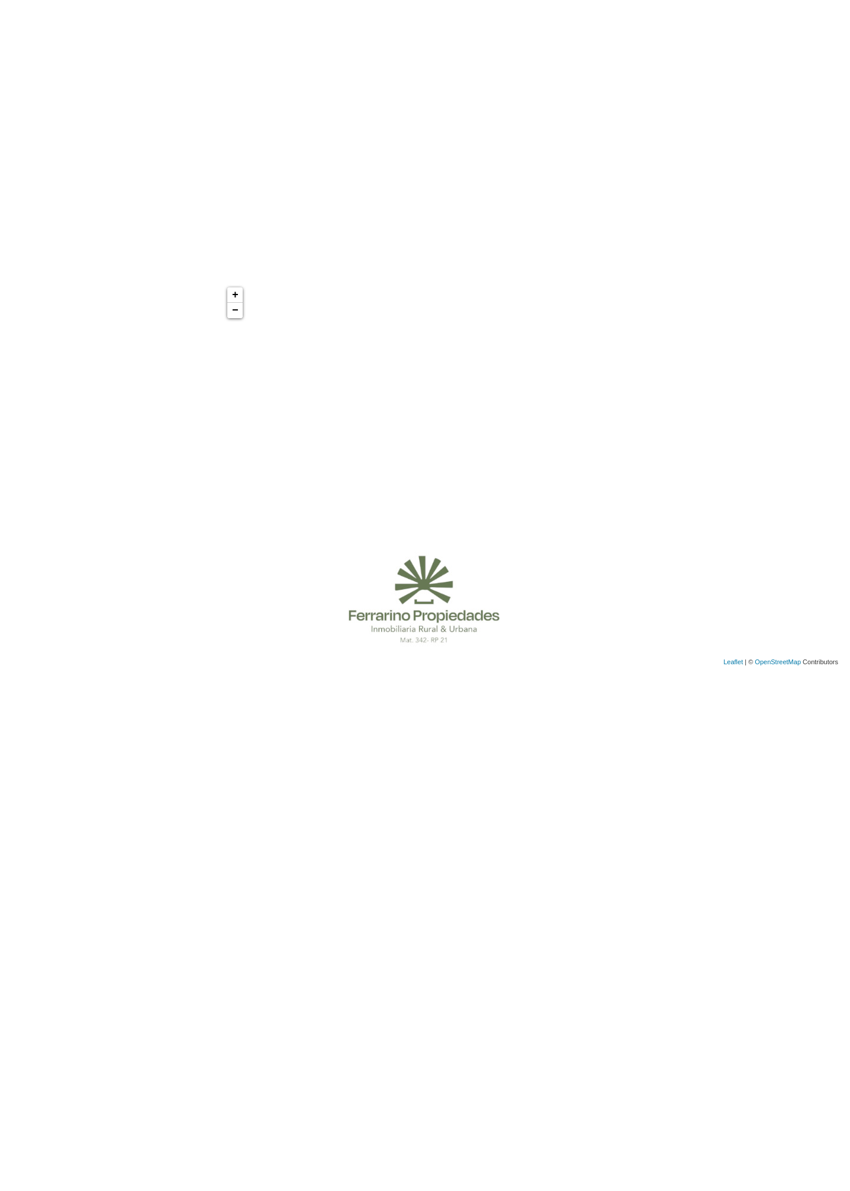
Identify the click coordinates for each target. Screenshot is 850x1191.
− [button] (235, 310)
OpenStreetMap (778, 661)
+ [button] (235, 295)
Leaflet (733, 661)
